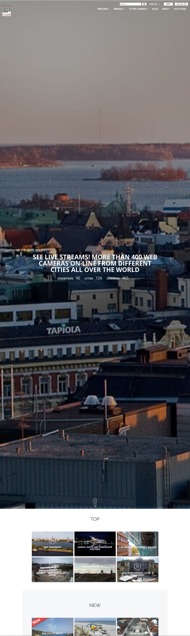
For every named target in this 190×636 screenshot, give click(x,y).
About (166, 8)
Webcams (103, 8)
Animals (119, 8)
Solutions (180, 8)
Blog (155, 8)
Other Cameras (138, 8)
